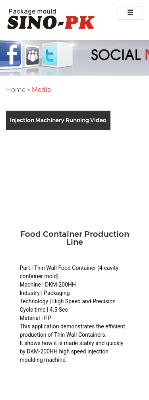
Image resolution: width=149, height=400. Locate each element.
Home (16, 90)
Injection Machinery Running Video (58, 120)
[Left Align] (130, 13)
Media (41, 90)
